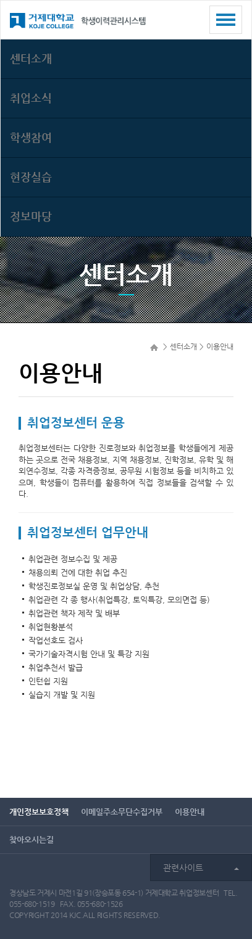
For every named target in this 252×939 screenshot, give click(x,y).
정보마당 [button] (31, 216)
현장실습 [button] (31, 176)
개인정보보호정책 (39, 811)
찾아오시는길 (31, 839)
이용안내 (189, 811)
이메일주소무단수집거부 (121, 811)
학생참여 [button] (31, 137)
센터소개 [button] (31, 58)
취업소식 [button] (31, 97)
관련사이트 (201, 867)
